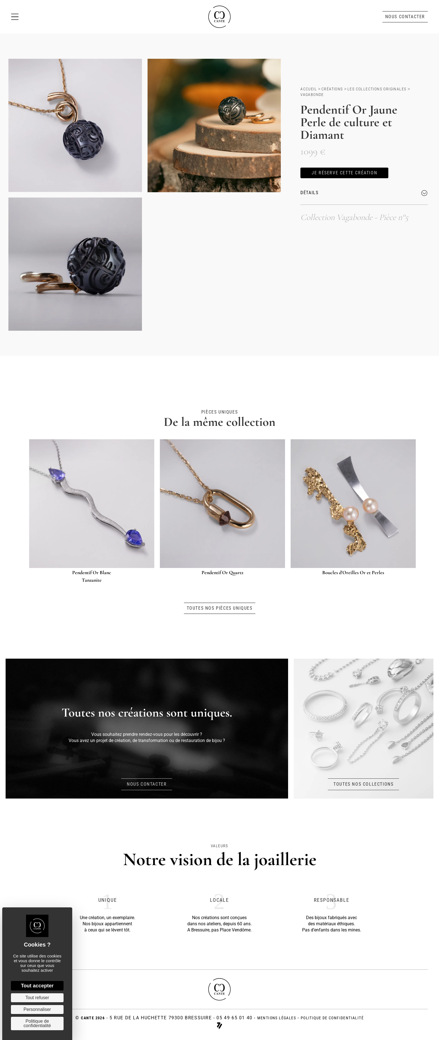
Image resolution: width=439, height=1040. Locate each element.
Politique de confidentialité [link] (37, 1023)
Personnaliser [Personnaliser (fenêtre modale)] (37, 1009)
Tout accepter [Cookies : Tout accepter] (37, 986)
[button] (405, 16)
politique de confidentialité (332, 1018)
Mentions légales (276, 1018)
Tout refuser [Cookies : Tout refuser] (37, 997)
